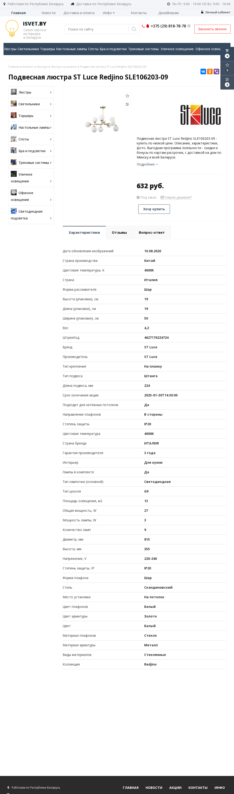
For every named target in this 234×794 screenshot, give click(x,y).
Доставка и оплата (79, 13)
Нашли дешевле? (176, 197)
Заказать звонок (212, 29)
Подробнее (147, 164)
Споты (93, 49)
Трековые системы (143, 49)
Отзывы (119, 232)
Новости (49, 13)
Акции (175, 787)
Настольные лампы (71, 49)
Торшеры (47, 49)
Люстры (10, 49)
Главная (18, 13)
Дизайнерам (169, 13)
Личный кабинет (215, 12)
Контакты (139, 13)
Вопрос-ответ (152, 232)
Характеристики (84, 232)
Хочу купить (154, 209)
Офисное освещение (213, 49)
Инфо (109, 13)
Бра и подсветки (113, 49)
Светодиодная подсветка (31, 215)
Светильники (28, 49)
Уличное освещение (177, 49)
